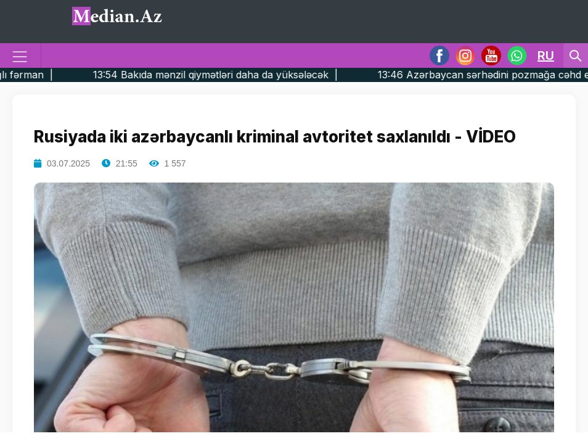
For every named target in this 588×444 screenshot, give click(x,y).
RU (545, 55)
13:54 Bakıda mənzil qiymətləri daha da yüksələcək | (238, 74)
